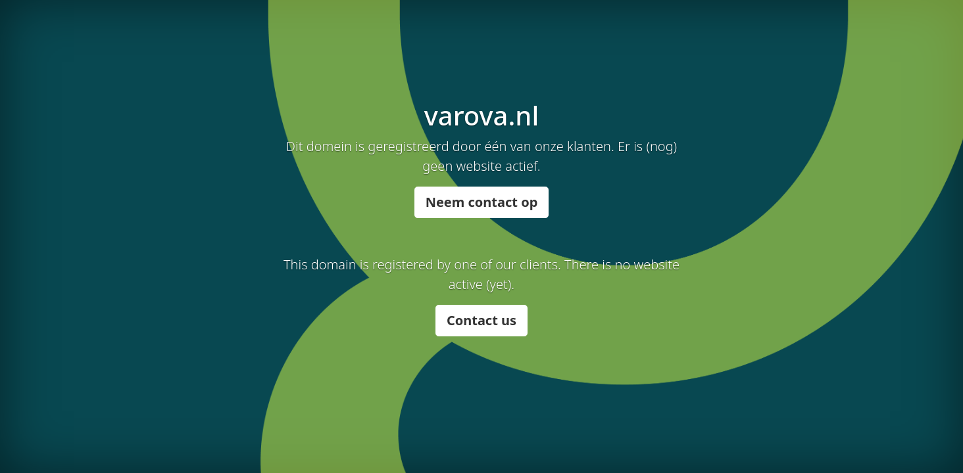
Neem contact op (482, 202)
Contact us (481, 320)
